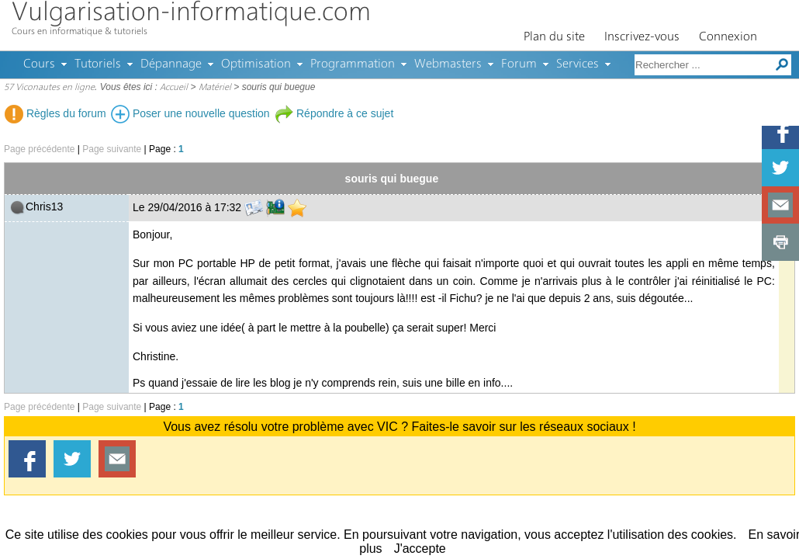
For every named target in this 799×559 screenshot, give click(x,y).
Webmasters (448, 64)
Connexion (728, 37)
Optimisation (256, 64)
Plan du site (554, 37)
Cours (39, 64)
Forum (519, 64)
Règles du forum (55, 113)
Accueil (174, 87)
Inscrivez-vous (642, 37)
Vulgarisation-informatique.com (191, 13)
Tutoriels (97, 64)
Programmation (352, 64)
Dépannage (171, 64)
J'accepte (420, 548)
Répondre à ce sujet (334, 113)
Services (577, 64)
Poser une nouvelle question (190, 113)
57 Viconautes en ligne (49, 87)
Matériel (215, 87)
